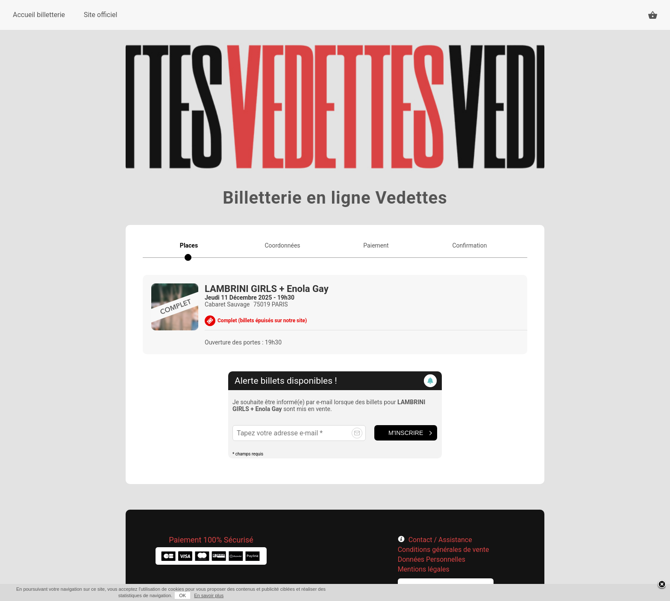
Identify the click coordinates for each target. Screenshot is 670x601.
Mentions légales (424, 569)
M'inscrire (405, 432)
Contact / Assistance (440, 540)
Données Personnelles (431, 559)
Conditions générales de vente (443, 550)
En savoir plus (208, 595)
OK (182, 595)
